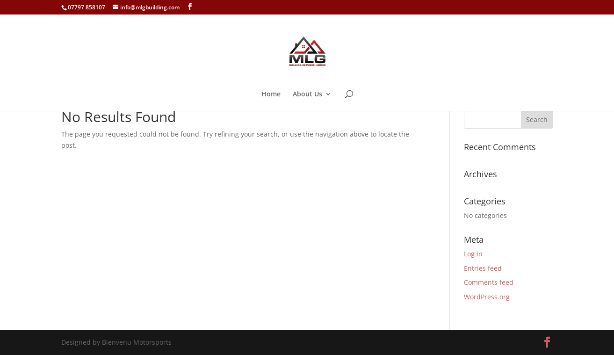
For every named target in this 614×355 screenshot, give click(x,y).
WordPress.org (487, 296)
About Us (307, 94)
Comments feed (488, 282)
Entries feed (483, 268)
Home (271, 94)
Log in (473, 253)
